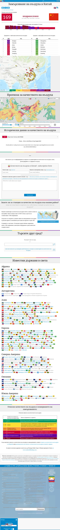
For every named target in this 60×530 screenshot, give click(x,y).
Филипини (7, 340)
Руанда (6, 299)
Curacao (27, 373)
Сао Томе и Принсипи (17, 299)
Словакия (40, 360)
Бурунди (15, 287)
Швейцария (48, 364)
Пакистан (26, 334)
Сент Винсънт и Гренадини (36, 387)
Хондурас (41, 389)
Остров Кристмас (15, 334)
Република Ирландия (20, 359)
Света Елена (37, 299)
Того (44, 301)
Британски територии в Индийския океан (14, 321)
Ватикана (49, 349)
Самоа (41, 402)
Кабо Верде (26, 291)
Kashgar (14, 41)
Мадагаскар (16, 295)
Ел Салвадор (43, 379)
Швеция (6, 366)
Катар (48, 325)
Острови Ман (41, 357)
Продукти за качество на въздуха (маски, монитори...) (12, 515)
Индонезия (42, 323)
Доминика (15, 379)
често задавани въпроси (9, 506)
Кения (43, 291)
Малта (48, 355)
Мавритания (51, 293)
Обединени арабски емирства (46, 332)
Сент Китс (49, 387)
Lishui (42, 45)
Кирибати (53, 396)
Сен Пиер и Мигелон (20, 387)
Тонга (44, 403)
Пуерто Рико (6, 385)
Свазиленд (29, 299)
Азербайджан (7, 319)
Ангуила (43, 373)
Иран (4, 325)
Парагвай (15, 414)
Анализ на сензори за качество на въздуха (12, 503)
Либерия (22, 293)
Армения (18, 319)
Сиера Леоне (15, 301)
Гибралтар (31, 351)
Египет (12, 289)
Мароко (38, 295)
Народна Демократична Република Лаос (14, 332)
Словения (50, 360)
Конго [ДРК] (6, 293)
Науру (37, 398)
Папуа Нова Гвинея (8, 402)
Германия (20, 351)
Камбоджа (39, 325)
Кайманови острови (8, 381)
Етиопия (42, 289)
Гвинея (42, 287)
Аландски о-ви (38, 347)
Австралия (7, 396)
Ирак (50, 323)
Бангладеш (38, 319)
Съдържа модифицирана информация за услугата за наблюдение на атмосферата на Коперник (34, 508)
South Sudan (6, 286)
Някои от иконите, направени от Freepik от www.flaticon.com (34, 511)
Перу (23, 414)
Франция (6, 364)
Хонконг (16, 340)
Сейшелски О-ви (49, 299)
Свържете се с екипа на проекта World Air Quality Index (12, 490)
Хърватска (26, 364)
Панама (49, 383)
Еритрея (34, 289)
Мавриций (7, 295)
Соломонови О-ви (27, 403)
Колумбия (6, 414)
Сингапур (33, 336)
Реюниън (50, 297)
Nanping (42, 53)
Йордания (18, 325)
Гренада (46, 377)
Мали (31, 295)
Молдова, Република (9, 357)
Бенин (27, 286)
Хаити (33, 389)
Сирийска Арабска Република (48, 336)
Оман (5, 334)
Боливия (16, 412)
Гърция (40, 351)
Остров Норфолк (33, 400)
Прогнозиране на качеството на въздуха (12, 513)
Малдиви (6, 330)
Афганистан (28, 319)
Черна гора (37, 364)
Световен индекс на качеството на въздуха (45, 473)
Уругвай (38, 414)
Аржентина (7, 412)
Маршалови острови (8, 398)
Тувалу (50, 403)
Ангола (21, 286)
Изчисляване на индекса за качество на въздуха (11, 512)
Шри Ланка (27, 340)
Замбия (51, 289)
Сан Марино (15, 360)
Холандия (16, 364)
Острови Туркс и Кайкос (37, 383)
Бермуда (50, 375)
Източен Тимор (44, 396)
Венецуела (34, 412)
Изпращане (41, 525)
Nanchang (43, 51)
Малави (25, 295)
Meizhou (42, 47)
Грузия (15, 323)
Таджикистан (6, 338)
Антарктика (6, 310)
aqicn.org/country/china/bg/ (8, 9)
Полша (51, 357)
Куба (37, 381)
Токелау (37, 403)
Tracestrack (57, 121)
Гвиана (42, 412)
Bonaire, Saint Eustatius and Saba (12, 373)
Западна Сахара (7, 291)
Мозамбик (5, 297)
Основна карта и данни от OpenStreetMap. (35, 515)
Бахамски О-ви (35, 375)
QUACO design (29, 519)
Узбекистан (46, 338)
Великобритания (8, 351)
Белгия (15, 349)
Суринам (31, 414)
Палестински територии (40, 334)
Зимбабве (16, 291)
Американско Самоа (18, 396)
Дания (49, 351)
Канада (19, 381)
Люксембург (27, 355)
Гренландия (6, 379)
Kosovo (5, 347)
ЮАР (38, 303)
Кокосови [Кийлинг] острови (42, 327)
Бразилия (25, 412)
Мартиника (45, 381)
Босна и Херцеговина (37, 349)
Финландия (46, 362)
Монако (22, 357)
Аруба (18, 375)
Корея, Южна (18, 329)
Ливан (36, 329)
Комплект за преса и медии (9, 491)
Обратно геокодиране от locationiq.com (34, 513)
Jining (13, 47)
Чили (19, 416)
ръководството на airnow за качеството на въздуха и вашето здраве (34, 460)
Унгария (24, 362)
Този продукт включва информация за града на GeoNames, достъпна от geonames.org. (34, 499)
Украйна (15, 362)
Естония (6, 353)
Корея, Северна (7, 329)
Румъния (47, 359)
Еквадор (50, 412)
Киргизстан (7, 327)
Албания (48, 347)
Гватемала (38, 377)
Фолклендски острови (49, 414)
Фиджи (16, 405)
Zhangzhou (43, 41)
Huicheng (42, 49)
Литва (5, 355)
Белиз (44, 375)
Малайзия (53, 329)
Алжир (14, 286)
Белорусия (24, 349)
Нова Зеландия (8, 400)
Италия (35, 353)
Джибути (5, 289)
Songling (14, 53)
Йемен (10, 325)
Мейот (47, 295)
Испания (25, 353)
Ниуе (43, 398)
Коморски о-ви (53, 291)
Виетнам (6, 323)
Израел (24, 323)
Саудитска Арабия (22, 336)
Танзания (37, 301)
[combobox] (30, 137)
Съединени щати (8, 389)
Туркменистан (26, 338)
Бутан (45, 321)
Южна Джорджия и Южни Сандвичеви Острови (33, 312)
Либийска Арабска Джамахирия (36, 293)
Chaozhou (42, 43)
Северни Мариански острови (10, 403)
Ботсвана (34, 286)
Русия (5, 360)
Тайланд (16, 338)
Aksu (13, 45)
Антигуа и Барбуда (8, 375)
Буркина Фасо (6, 287)
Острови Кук (44, 400)
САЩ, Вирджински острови (19, 385)
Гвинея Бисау (51, 287)
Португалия (7, 359)
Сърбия (6, 362)
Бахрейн (47, 319)
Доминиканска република (28, 379)
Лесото (15, 293)
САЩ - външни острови (30, 402)
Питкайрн (19, 402)
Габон (22, 287)
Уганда (5, 303)
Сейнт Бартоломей (44, 385)
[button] (1, 57)
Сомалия (24, 301)
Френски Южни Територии (10, 312)
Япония (37, 340)
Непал (32, 332)
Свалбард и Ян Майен (28, 360)
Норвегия (31, 357)
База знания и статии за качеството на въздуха (11, 499)
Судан (30, 301)
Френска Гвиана (8, 416)
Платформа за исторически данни (10, 519)
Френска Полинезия (26, 405)
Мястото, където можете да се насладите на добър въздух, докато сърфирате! (34, 517)
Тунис (50, 301)
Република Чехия (36, 359)
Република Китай (8, 336)
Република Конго (39, 297)
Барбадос (26, 375)
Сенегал (6, 301)
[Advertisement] (30, 262)
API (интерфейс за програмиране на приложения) (10, 518)
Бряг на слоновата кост (46, 286)
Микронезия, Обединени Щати (25, 398)
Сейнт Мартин (7, 387)
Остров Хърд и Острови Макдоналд (31, 310)
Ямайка (50, 389)
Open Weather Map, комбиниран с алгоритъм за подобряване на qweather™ (35, 502)
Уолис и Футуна (7, 405)
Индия (33, 323)
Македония (38, 355)
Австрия (27, 347)
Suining (14, 51)
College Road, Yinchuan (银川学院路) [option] (12, 137)
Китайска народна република (23, 327)
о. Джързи (23, 366)
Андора (6, 349)
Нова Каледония (21, 400)
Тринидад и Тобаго (23, 389)
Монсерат (15, 383)
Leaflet (1, 89)
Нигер (20, 297)
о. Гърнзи (14, 366)
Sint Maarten (35, 373)
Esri (4, 90)
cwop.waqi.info (33, 505)
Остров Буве (15, 310)
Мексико (6, 383)
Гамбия (28, 287)
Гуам (35, 396)
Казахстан (29, 325)
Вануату (29, 396)
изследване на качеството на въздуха (10, 495)
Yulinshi (14, 43)
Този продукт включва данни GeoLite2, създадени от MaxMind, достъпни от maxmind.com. (33, 495)
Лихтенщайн (15, 355)
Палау (52, 400)
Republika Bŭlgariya (15, 347)
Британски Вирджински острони (12, 377)
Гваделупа (27, 377)
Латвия (52, 353)
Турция (36, 338)
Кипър (44, 353)
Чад (32, 303)
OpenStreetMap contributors (44, 121)
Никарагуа (24, 383)
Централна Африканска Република (18, 303)
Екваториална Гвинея (23, 289)
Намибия (13, 297)
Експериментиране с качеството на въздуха (10, 502)
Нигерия (28, 297)
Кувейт (29, 329)
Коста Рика (29, 381)
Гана (35, 287)
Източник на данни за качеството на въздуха (11, 509)
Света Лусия (33, 385)
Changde (14, 49)
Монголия (31, 330)
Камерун (35, 291)
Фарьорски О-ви (35, 362)
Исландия (16, 353)
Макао (44, 329)
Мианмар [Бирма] (18, 330)
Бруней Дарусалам (34, 321)
